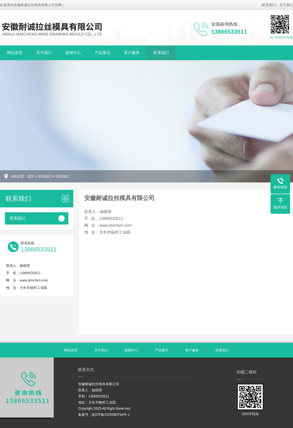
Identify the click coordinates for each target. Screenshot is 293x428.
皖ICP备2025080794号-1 (111, 415)
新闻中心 (73, 53)
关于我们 (286, 5)
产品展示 (102, 53)
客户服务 (132, 53)
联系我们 (268, 5)
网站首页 (14, 53)
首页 (30, 176)
